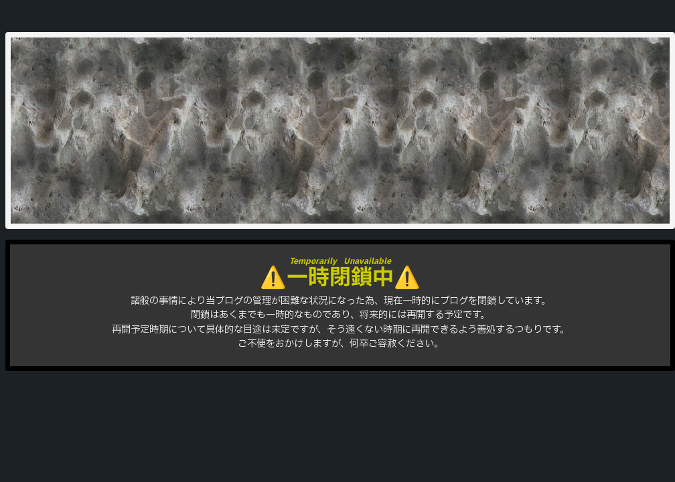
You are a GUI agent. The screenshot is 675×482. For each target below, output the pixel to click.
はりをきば (340, 123)
